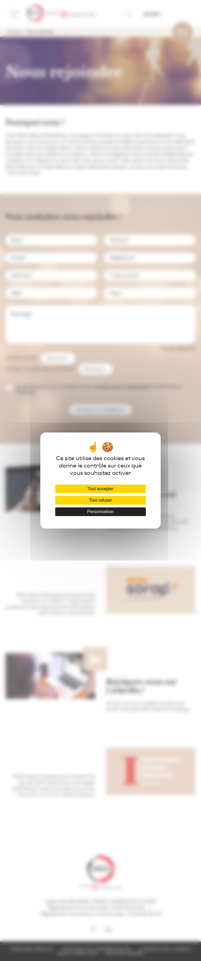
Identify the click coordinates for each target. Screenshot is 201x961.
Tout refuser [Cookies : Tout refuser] (100, 500)
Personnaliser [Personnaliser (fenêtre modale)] (100, 511)
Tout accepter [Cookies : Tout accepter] (100, 488)
